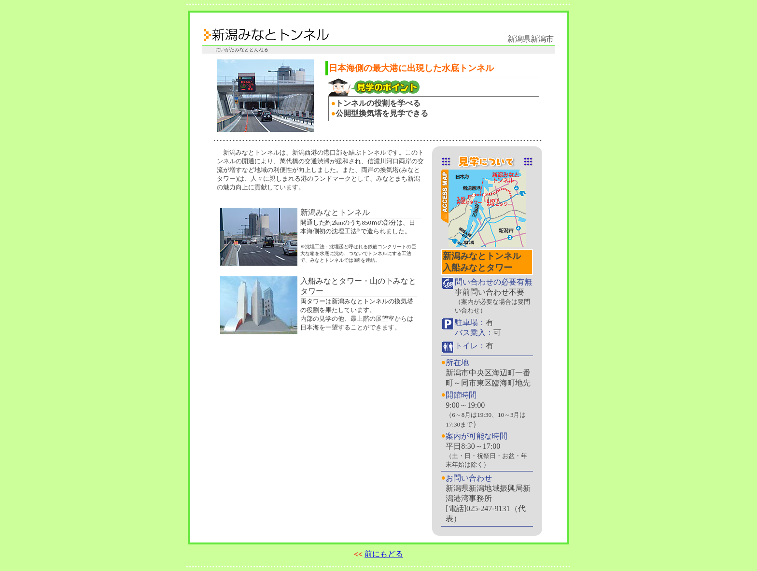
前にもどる (383, 554)
